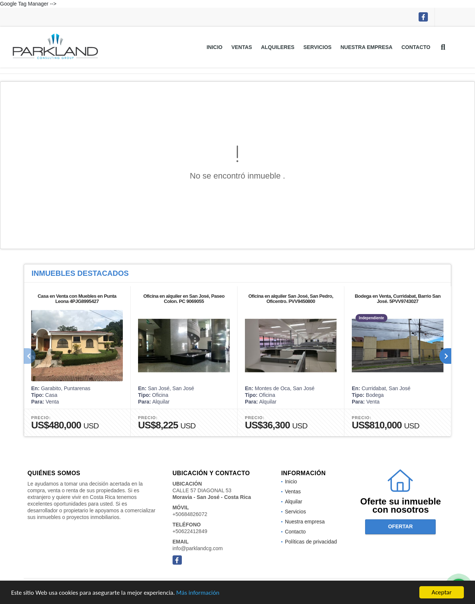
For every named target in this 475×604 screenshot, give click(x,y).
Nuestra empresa (366, 47)
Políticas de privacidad (311, 542)
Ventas (241, 47)
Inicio (215, 47)
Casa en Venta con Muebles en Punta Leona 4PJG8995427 (76, 298)
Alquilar (293, 502)
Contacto (416, 47)
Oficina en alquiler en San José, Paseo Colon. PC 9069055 (184, 298)
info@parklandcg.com (198, 548)
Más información (197, 593)
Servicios (317, 47)
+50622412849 (190, 531)
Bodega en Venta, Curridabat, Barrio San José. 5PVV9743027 (397, 298)
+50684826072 (190, 514)
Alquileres (277, 47)
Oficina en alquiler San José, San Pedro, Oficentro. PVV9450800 (290, 298)
